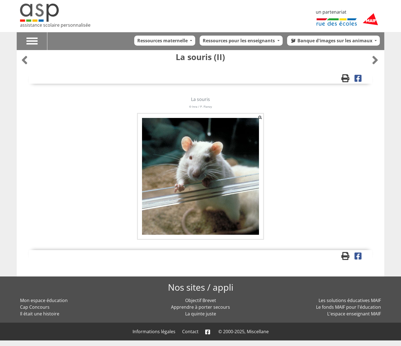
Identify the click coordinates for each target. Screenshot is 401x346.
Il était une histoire (39, 314)
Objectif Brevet (200, 300)
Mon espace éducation (44, 300)
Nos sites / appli (200, 287)
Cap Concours (35, 307)
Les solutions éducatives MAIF (350, 300)
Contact (190, 331)
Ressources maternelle (163, 41)
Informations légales (154, 331)
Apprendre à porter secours (200, 307)
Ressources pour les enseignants (239, 41)
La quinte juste (200, 314)
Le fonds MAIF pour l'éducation (348, 307)
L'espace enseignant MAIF (354, 314)
